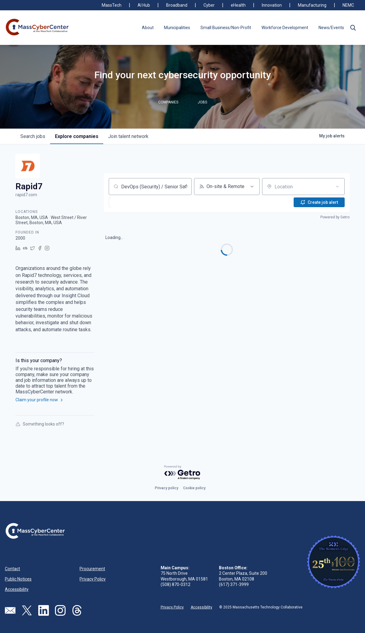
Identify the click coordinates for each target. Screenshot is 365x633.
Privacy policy (166, 488)
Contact (12, 568)
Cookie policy (194, 488)
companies (76, 136)
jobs (32, 136)
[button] (353, 27)
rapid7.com (26, 194)
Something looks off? (39, 424)
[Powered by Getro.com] (182, 472)
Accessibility (17, 589)
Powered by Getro (335, 217)
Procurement (92, 568)
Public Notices (18, 579)
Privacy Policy (93, 579)
